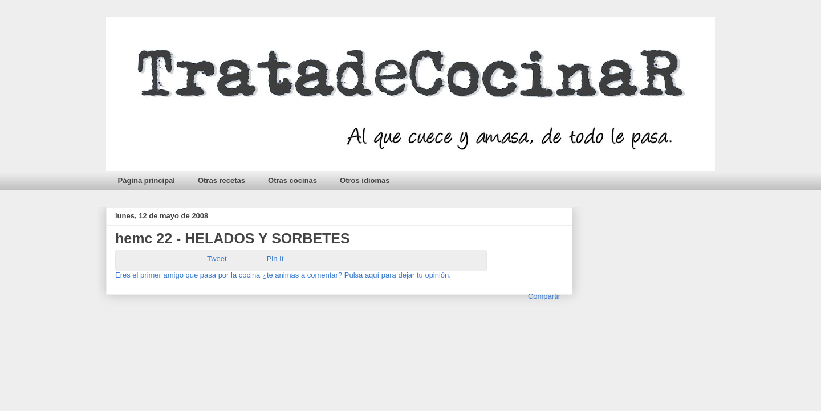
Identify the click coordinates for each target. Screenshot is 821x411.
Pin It (275, 258)
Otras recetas (221, 180)
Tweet (217, 258)
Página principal (146, 180)
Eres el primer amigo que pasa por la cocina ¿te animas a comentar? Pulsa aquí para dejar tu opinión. (284, 275)
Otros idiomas (364, 180)
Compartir (544, 296)
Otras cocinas (292, 180)
